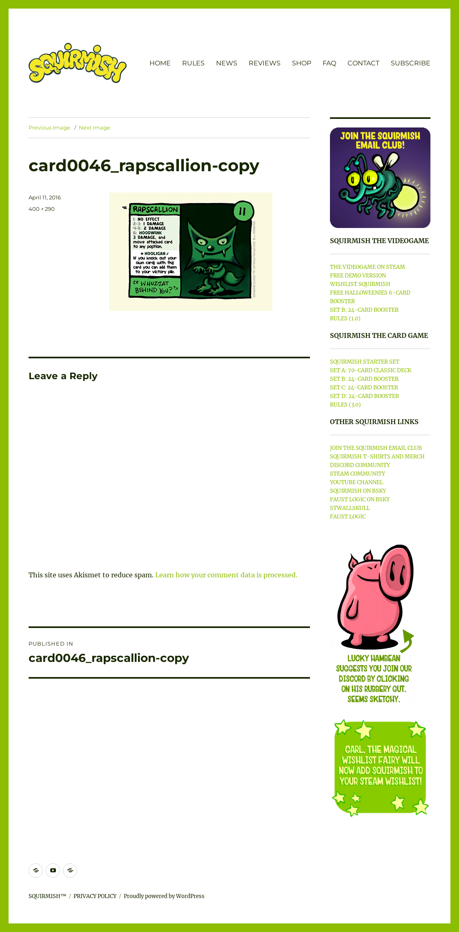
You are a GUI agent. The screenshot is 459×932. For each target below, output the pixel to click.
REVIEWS (265, 63)
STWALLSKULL (350, 508)
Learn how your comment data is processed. (226, 575)
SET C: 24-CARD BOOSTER (364, 387)
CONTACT (363, 63)
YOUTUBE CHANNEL (356, 482)
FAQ (329, 63)
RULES (193, 63)
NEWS (226, 63)
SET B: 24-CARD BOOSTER (364, 309)
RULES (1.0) (345, 318)
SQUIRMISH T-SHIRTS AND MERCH (377, 456)
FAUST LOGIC (347, 516)
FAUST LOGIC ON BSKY (360, 499)
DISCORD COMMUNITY (360, 465)
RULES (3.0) (345, 404)
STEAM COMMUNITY (357, 473)
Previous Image (49, 127)
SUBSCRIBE (410, 63)
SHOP (301, 63)
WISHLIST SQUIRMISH (360, 284)
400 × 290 (42, 209)
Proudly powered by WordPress (164, 896)
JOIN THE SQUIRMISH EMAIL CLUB (376, 448)
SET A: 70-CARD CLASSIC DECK (370, 370)
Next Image (94, 127)
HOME (160, 63)
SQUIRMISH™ (47, 896)
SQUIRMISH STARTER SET (364, 361)
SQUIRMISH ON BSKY (358, 490)
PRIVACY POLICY (95, 896)
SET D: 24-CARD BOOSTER (364, 396)
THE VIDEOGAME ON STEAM (367, 267)
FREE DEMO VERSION (358, 275)
